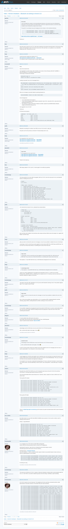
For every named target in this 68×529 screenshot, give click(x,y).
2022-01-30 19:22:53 (24, 368)
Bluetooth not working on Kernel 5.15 (31, 13)
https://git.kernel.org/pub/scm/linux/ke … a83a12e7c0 (30, 140)
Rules (8, 8)
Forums (39, 2)
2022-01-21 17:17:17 (24, 280)
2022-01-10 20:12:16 (24, 44)
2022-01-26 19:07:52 (24, 305)
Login (20, 8)
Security (54, 2)
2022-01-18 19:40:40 (24, 164)
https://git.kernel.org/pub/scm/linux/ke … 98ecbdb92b (31, 139)
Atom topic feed (61, 522)
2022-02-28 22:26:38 (24, 441)
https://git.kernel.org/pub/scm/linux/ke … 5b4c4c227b (31, 57)
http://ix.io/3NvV (37, 320)
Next (18, 16)
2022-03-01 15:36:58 (24, 469)
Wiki (44, 2)
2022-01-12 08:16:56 (24, 125)
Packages (33, 2)
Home (28, 2)
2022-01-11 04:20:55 (24, 54)
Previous (9, 16)
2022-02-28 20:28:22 (24, 415)
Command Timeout (31, 450)
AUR (59, 2)
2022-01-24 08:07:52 (24, 290)
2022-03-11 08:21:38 (24, 479)
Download (64, 2)
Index (5, 8)
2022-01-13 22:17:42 (24, 135)
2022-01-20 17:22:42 (24, 204)
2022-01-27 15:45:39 (24, 353)
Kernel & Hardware (14, 13)
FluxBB (62, 524)
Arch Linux (7, 2)
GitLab (48, 2)
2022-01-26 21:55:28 (24, 315)
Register (16, 8)
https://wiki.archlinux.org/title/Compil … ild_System (31, 36)
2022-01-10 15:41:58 (24, 18)
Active (57, 10)
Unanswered (61, 10)
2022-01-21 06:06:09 (24, 250)
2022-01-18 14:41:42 (24, 148)
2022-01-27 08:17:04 (24, 325)
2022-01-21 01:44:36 (24, 239)
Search (12, 8)
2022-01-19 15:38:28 (24, 174)
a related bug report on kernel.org (30, 409)
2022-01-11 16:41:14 (24, 64)
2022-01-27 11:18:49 (24, 337)
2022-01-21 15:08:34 (24, 264)
